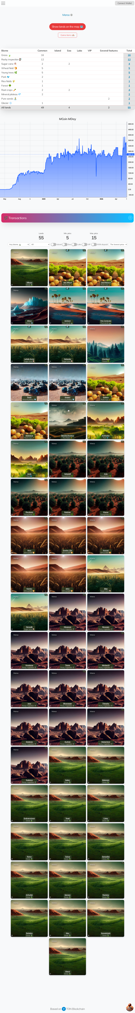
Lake (79, 244)
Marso (66, 14)
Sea (69, 244)
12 (129, 59)
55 (129, 107)
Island (59, 244)
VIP (89, 244)
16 (129, 55)
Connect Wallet (125, 3)
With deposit (102, 244)
